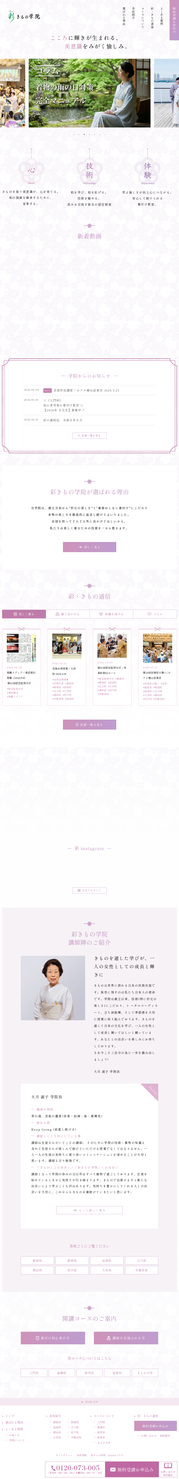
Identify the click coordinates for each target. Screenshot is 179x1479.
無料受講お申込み (132, 1469)
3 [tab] (84, 134)
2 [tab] (79, 134)
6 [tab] (100, 134)
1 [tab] (74, 134)
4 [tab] (89, 134)
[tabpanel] (90, 93)
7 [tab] (105, 134)
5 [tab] (94, 134)
